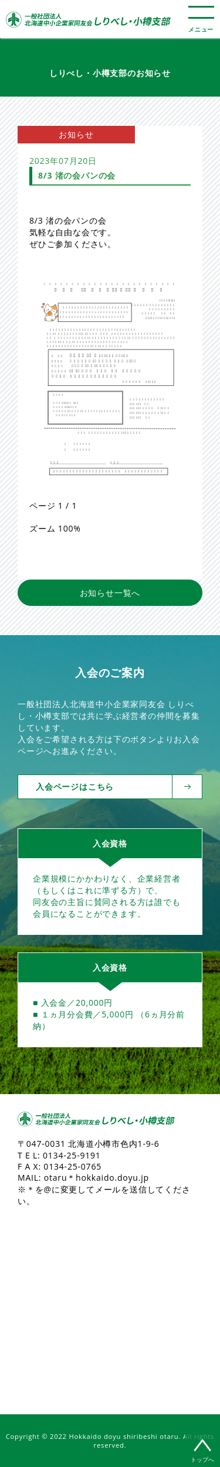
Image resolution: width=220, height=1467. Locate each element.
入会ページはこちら (104, 786)
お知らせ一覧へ (110, 592)
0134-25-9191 (72, 1155)
